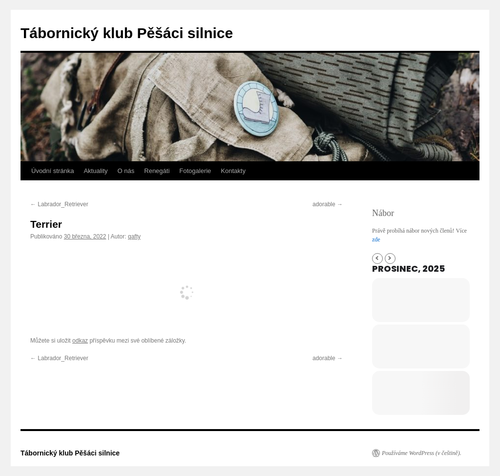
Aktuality (95, 170)
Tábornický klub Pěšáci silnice (127, 33)
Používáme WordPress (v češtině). (421, 453)
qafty (134, 236)
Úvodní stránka (52, 170)
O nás (126, 170)
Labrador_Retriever (59, 204)
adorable (327, 204)
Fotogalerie (195, 170)
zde (376, 239)
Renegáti (156, 170)
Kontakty (233, 170)
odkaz (80, 340)
